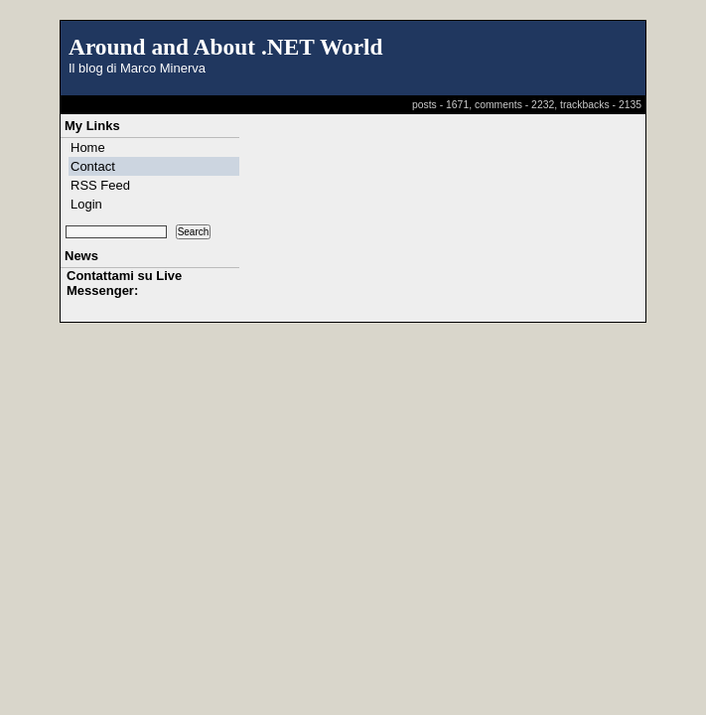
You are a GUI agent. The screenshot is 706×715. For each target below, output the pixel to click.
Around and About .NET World (226, 47)
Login (86, 204)
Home (88, 147)
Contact (93, 166)
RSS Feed (100, 185)
